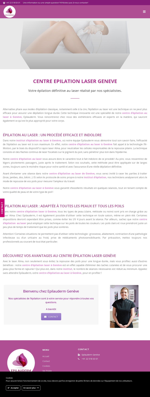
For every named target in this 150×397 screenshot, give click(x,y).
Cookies (46, 366)
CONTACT (50, 316)
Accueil (45, 356)
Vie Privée (47, 370)
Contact (46, 361)
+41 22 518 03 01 (13, 2)
